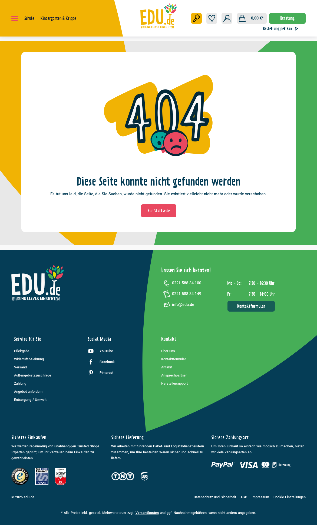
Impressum (260, 497)
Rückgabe (21, 351)
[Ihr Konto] (227, 18)
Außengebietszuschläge (32, 375)
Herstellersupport (174, 383)
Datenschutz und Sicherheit (215, 497)
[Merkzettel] (211, 18)
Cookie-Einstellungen (289, 497)
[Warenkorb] (252, 18)
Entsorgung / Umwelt (30, 399)
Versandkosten (147, 512)
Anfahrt (166, 367)
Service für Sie (27, 339)
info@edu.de (177, 304)
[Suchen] (196, 18)
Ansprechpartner (174, 375)
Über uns (168, 351)
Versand (20, 367)
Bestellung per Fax (282, 28)
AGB (243, 497)
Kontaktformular (251, 306)
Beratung (287, 18)
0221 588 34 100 (181, 283)
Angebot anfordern (28, 391)
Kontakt (168, 339)
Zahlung (20, 383)
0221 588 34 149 (181, 294)
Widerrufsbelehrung (29, 359)
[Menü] (14, 18)
